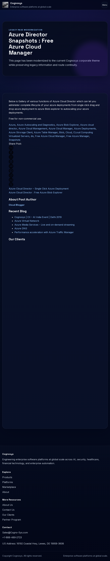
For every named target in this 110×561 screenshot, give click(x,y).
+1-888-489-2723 (12, 537)
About (5, 492)
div (32, 136)
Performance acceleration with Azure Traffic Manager (44, 232)
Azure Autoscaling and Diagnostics (36, 124)
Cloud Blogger (17, 204)
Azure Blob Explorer (67, 124)
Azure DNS (20, 228)
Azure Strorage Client (21, 132)
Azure (12, 124)
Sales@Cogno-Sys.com (15, 532)
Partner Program (11, 519)
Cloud (69, 132)
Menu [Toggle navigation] (104, 5)
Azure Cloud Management (32, 128)
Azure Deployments (85, 128)
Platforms (7, 482)
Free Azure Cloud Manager (50, 136)
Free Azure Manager (77, 136)
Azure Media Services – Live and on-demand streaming (44, 224)
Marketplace (9, 487)
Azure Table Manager (46, 132)
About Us (7, 504)
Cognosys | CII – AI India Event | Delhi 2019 (38, 217)
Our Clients (8, 514)
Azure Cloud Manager (61, 128)
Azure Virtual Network (26, 220)
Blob (61, 132)
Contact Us (8, 509)
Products (7, 477)
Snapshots (14, 139)
